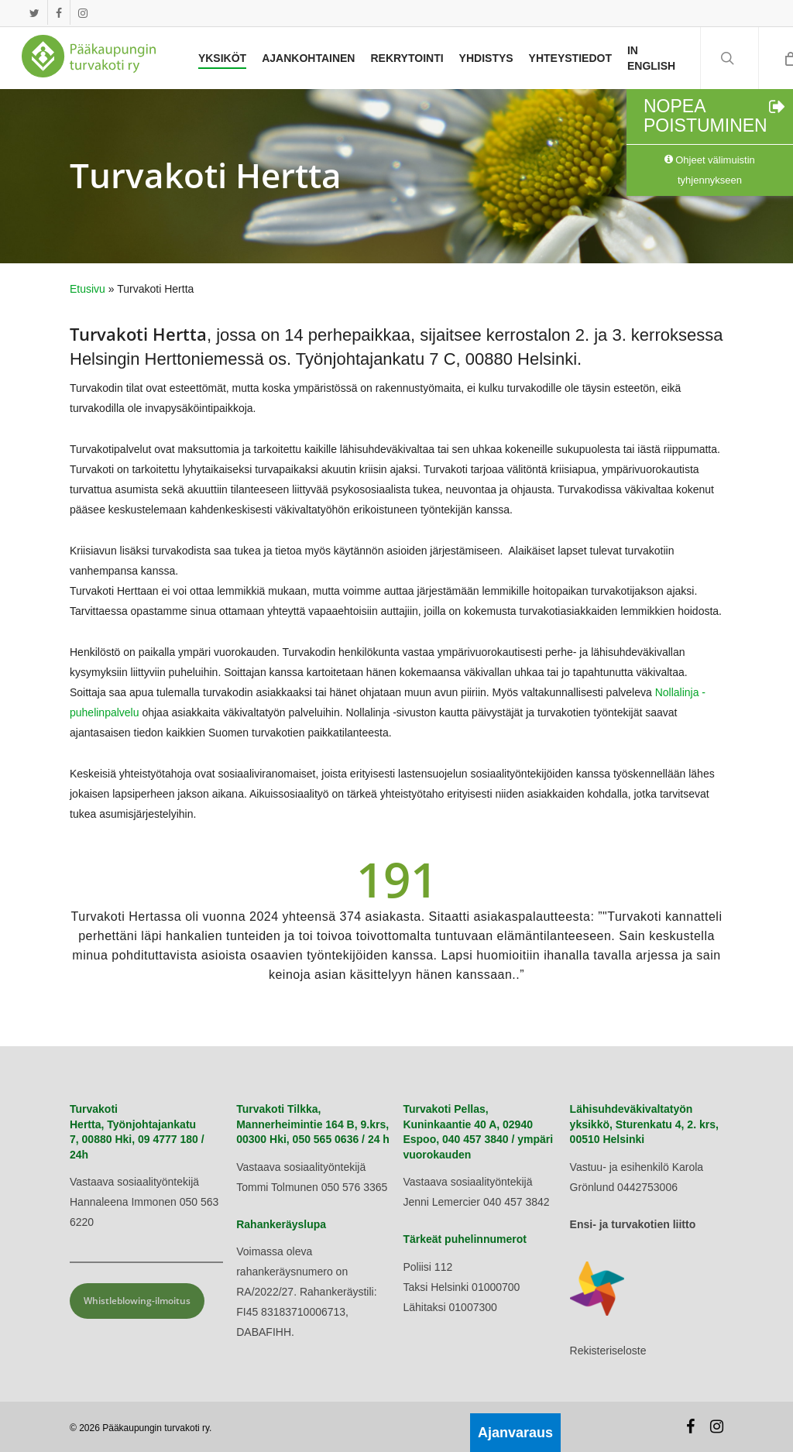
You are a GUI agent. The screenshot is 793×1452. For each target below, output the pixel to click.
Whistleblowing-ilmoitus (137, 1300)
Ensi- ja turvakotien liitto (633, 1224)
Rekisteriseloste (608, 1350)
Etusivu (87, 289)
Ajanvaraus (515, 1432)
